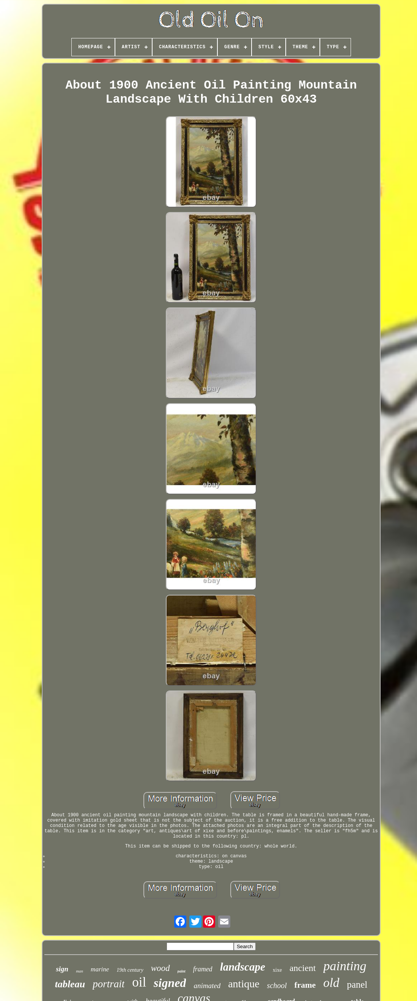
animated (207, 986)
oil (139, 982)
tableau (70, 984)
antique (243, 984)
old (331, 983)
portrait (108, 984)
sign (62, 969)
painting (344, 966)
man (79, 971)
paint (182, 971)
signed (170, 983)
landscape (242, 967)
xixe (277, 970)
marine (100, 969)
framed (202, 969)
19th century (129, 970)
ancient (303, 968)
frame (305, 985)
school (277, 985)
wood (160, 968)
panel (357, 984)
